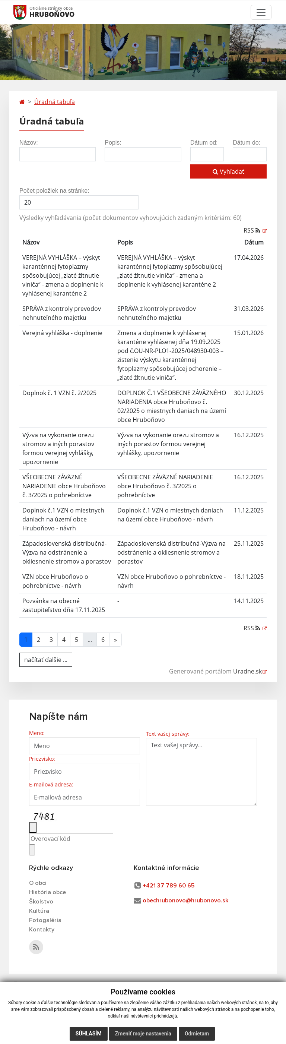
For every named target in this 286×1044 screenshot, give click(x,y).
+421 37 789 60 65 (168, 886)
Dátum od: (204, 142)
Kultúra (39, 911)
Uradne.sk (247, 671)
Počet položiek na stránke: (54, 190)
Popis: (113, 142)
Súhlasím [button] (89, 1034)
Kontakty (41, 930)
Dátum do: (246, 142)
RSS (253, 230)
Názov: (28, 142)
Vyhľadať (228, 171)
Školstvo (41, 902)
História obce (47, 892)
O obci (38, 883)
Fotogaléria (45, 920)
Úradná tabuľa (54, 102)
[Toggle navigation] (261, 12)
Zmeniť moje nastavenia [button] (143, 1034)
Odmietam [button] (197, 1034)
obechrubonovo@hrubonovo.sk (185, 900)
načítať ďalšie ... (45, 660)
